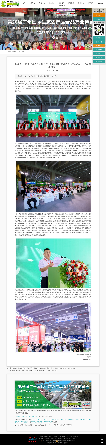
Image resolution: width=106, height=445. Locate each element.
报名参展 (99, 15)
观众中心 (52, 3)
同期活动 (71, 3)
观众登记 (99, 19)
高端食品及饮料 (80, 419)
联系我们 (75, 436)
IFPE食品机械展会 (36, 422)
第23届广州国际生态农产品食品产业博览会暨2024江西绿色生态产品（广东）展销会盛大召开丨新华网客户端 (44, 368)
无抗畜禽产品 (54, 419)
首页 (23, 3)
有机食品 (63, 419)
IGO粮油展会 (48, 422)
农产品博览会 (42, 438)
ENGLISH (101, 3)
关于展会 (32, 3)
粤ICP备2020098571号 (48, 440)
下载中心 (99, 38)
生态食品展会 (67, 438)
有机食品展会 (50, 438)
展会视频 (99, 62)
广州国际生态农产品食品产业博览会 (26, 416)
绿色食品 (71, 419)
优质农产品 (38, 419)
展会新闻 (21, 52)
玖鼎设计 (74, 438)
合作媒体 (99, 58)
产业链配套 (24, 422)
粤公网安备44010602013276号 (65, 440)
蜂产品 (46, 419)
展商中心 (42, 3)
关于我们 (91, 3)
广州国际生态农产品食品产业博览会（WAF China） (52, 436)
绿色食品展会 (59, 438)
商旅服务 (61, 3)
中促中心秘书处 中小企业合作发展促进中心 (37, 76)
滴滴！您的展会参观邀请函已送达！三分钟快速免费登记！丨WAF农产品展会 (34, 370)
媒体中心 (81, 3)
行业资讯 (99, 53)
